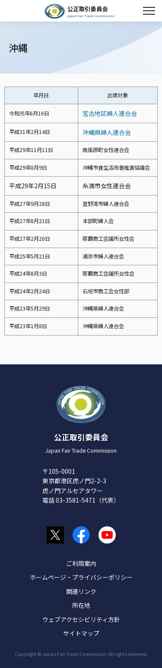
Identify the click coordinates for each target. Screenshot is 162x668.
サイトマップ (81, 633)
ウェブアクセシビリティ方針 (81, 619)
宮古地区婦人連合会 (110, 113)
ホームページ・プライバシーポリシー (81, 577)
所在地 (81, 605)
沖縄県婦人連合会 (107, 132)
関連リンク (81, 591)
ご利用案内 (81, 563)
